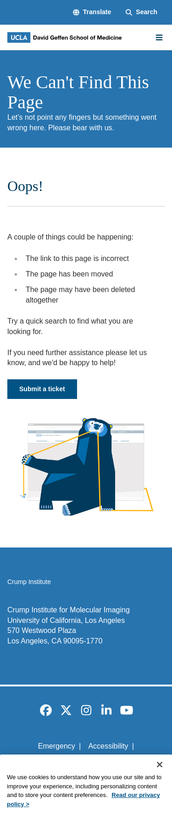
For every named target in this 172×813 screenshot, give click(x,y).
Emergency (56, 746)
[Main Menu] (159, 37)
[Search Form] (141, 12)
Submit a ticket (42, 389)
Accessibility (108, 746)
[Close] (160, 773)
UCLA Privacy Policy (83, 761)
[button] (92, 12)
